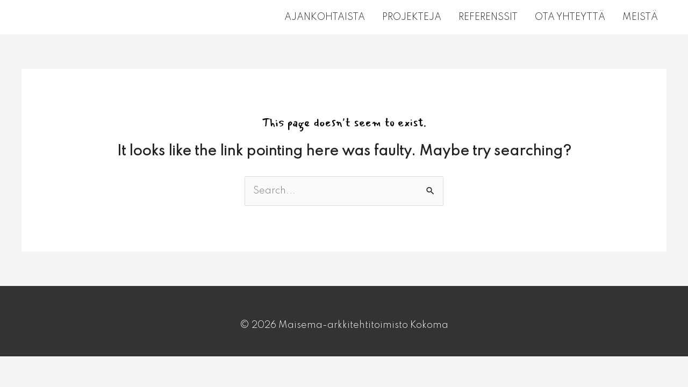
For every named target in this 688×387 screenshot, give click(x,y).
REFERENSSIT (488, 17)
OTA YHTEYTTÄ (570, 17)
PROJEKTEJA (411, 17)
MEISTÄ (640, 17)
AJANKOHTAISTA (324, 17)
